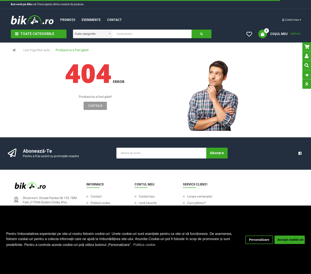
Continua (95, 106)
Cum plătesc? (196, 203)
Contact (96, 196)
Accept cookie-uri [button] (291, 239)
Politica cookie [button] (144, 245)
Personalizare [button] (259, 239)
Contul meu (147, 196)
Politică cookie (100, 203)
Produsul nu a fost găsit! (72, 50)
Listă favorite (148, 203)
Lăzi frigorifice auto (37, 50)
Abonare (217, 153)
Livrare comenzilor (200, 196)
